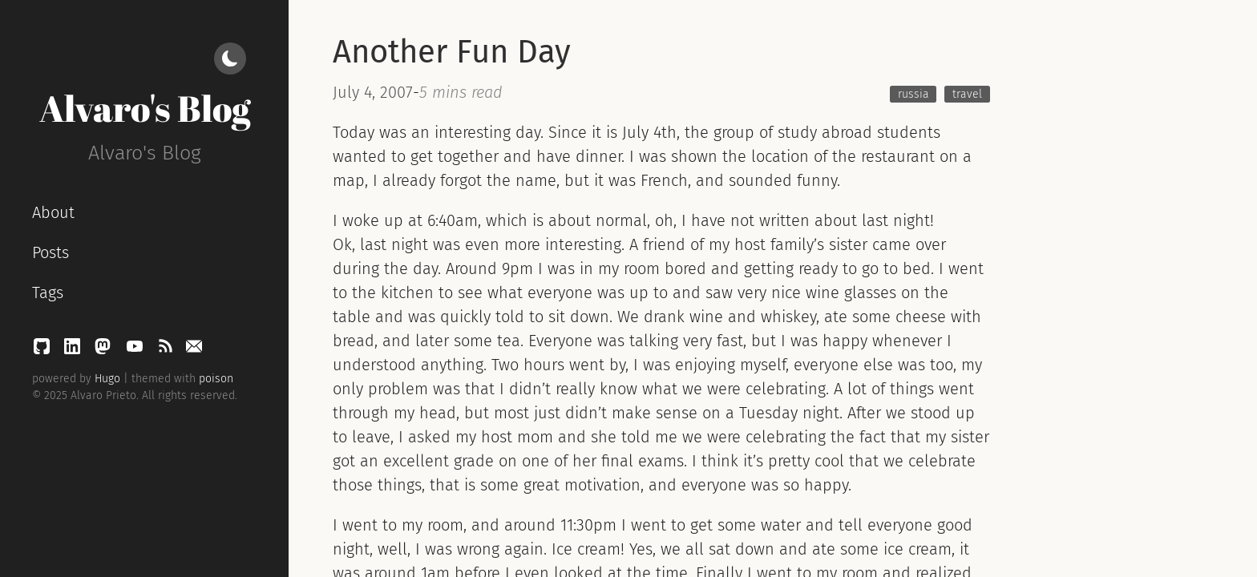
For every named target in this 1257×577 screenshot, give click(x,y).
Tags (47, 292)
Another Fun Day (452, 52)
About (53, 212)
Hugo (107, 378)
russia (913, 94)
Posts (50, 252)
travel (967, 94)
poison (216, 378)
